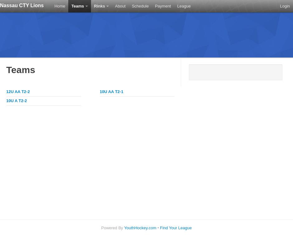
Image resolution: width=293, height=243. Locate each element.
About (120, 6)
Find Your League (176, 228)
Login (285, 6)
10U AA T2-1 (111, 91)
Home (60, 6)
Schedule (140, 6)
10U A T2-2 (16, 100)
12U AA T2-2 (18, 91)
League (183, 6)
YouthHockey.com (140, 228)
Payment (163, 6)
